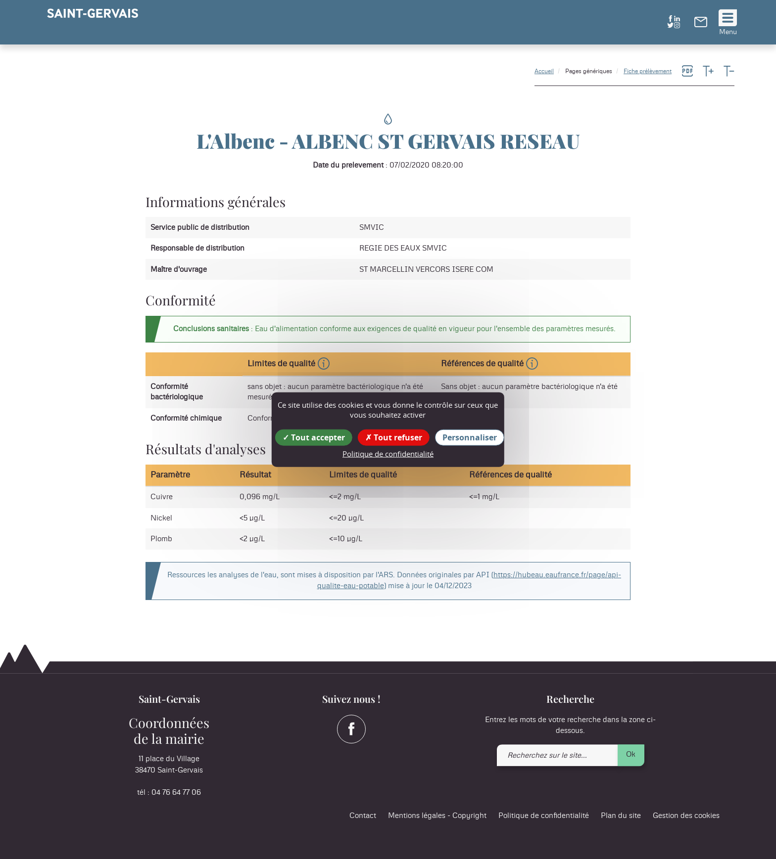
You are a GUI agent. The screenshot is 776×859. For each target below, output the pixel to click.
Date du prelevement (348, 165)
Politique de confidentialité (543, 816)
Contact (362, 816)
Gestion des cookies (686, 816)
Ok (630, 754)
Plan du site (621, 816)
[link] (700, 24)
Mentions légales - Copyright (437, 816)
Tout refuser (393, 437)
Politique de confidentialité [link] (388, 454)
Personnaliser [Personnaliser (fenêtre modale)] (469, 437)
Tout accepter (314, 437)
